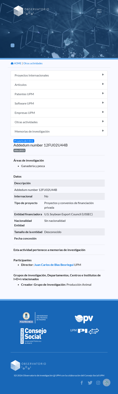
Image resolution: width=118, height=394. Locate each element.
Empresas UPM (59, 112)
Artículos (59, 84)
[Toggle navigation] (99, 11)
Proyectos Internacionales (59, 75)
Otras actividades (33, 63)
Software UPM (59, 103)
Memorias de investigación (59, 131)
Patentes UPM (59, 94)
